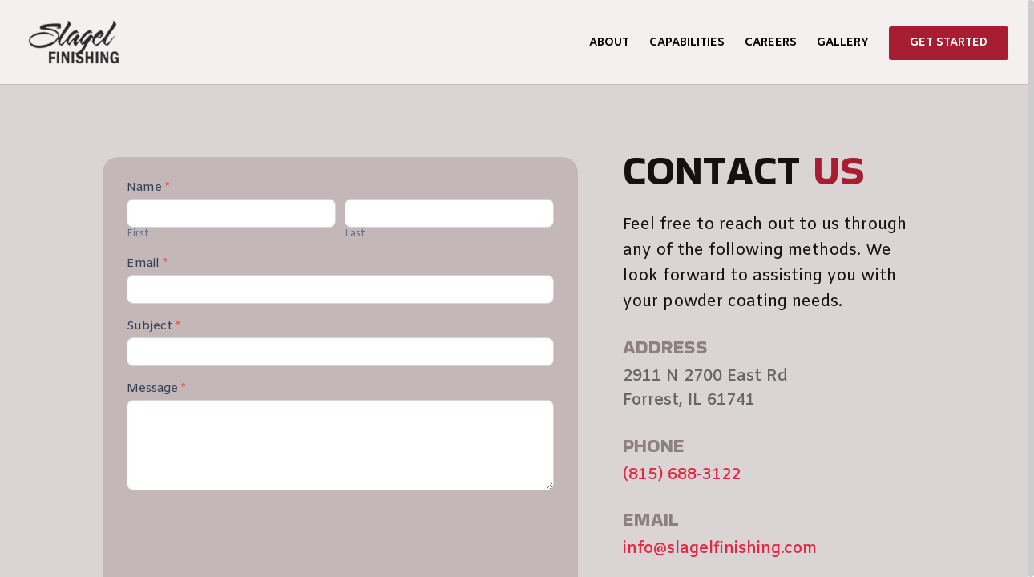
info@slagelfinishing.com (720, 548)
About (609, 44)
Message (156, 389)
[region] (517, 288)
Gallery (843, 44)
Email (147, 264)
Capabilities (687, 44)
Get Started (949, 42)
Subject (153, 327)
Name (148, 188)
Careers (771, 44)
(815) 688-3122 (682, 475)
